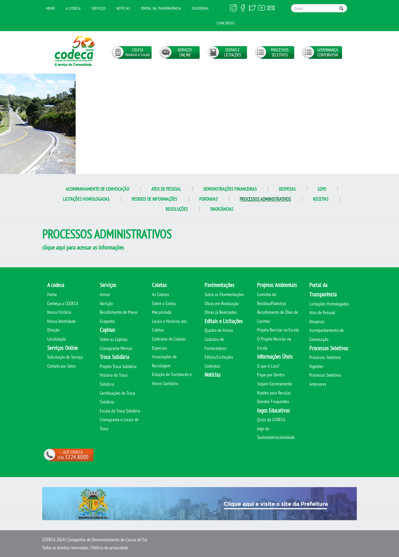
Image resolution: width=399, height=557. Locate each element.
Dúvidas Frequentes (273, 401)
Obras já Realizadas (221, 312)
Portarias (208, 199)
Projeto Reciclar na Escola (278, 330)
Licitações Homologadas (86, 199)
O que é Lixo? (268, 366)
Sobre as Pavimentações (224, 294)
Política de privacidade (109, 548)
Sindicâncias (221, 209)
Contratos (212, 366)
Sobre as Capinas (114, 339)
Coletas (159, 285)
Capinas (107, 330)
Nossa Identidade (61, 321)
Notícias (123, 8)
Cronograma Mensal (116, 348)
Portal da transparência (161, 8)
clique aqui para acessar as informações (83, 247)
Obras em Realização (222, 303)
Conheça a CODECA (62, 303)
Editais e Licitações (224, 321)
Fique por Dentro (271, 375)
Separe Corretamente (274, 384)
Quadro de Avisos (219, 330)
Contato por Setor (61, 366)
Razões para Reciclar (274, 393)
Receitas (320, 199)
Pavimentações (219, 285)
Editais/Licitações (219, 357)
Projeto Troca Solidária (118, 366)
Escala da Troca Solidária (120, 411)
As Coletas (160, 294)
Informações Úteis (275, 356)
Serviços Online (62, 348)
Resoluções (177, 209)
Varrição (106, 303)
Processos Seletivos (328, 348)
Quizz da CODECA (271, 419)
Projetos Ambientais (277, 285)
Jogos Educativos (273, 410)
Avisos (105, 294)
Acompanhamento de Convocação (97, 189)
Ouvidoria (200, 8)
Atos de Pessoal (166, 189)
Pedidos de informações (154, 199)
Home (50, 8)
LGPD (322, 189)
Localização (56, 339)
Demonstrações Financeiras (230, 189)
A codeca (55, 285)
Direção (53, 330)
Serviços (98, 8)
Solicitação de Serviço (65, 357)
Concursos (226, 22)
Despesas (287, 189)
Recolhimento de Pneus (119, 312)
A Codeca (73, 8)
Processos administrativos (265, 199)
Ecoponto (107, 321)
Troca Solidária (114, 357)
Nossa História (59, 312)
